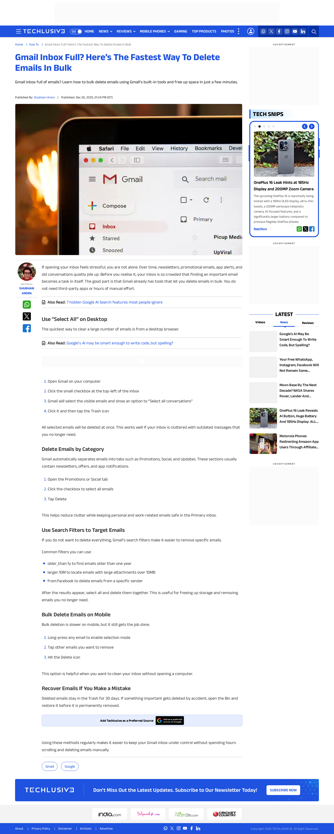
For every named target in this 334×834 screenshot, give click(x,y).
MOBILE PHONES (153, 31)
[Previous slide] (305, 126)
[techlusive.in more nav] (239, 31)
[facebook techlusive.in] (279, 31)
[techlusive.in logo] (44, 31)
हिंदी (74, 31)
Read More (260, 228)
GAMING (180, 31)
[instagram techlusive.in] (287, 31)
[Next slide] (312, 126)
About (19, 828)
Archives (85, 828)
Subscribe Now (283, 790)
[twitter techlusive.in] (271, 31)
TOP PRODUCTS (204, 31)
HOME (89, 31)
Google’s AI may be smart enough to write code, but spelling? (120, 343)
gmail (49, 766)
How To (34, 44)
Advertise (106, 828)
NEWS (104, 31)
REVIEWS (124, 31)
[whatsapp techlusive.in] (263, 31)
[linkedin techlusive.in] (302, 31)
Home (19, 44)
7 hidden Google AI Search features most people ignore (115, 302)
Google (70, 766)
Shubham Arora (44, 97)
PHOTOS (227, 31)
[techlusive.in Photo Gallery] (284, 177)
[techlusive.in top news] (284, 341)
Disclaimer (65, 828)
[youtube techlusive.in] (295, 31)
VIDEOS (245, 31)
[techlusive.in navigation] (18, 31)
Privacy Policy (41, 828)
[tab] (255, 126)
